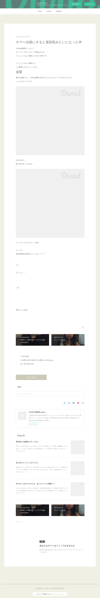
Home (40, 11)
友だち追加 (31, 377)
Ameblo (48, 11)
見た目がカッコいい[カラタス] (27, 463)
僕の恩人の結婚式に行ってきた (27, 442)
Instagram (59, 11)
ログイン (90, 4)
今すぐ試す (76, 4)
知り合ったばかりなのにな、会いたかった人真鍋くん (35, 484)
